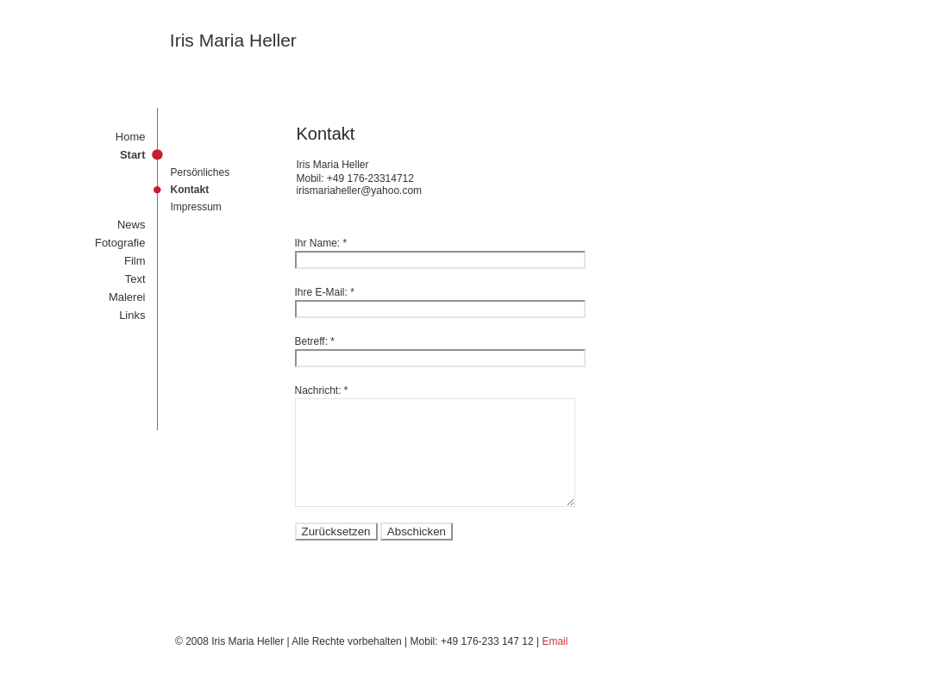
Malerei (127, 297)
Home (131, 136)
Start (133, 154)
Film (135, 260)
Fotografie (120, 242)
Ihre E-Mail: (321, 292)
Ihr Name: (318, 243)
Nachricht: (318, 390)
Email (554, 641)
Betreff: (311, 341)
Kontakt (190, 190)
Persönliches (200, 172)
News (131, 224)
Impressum (196, 207)
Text (135, 278)
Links (132, 315)
